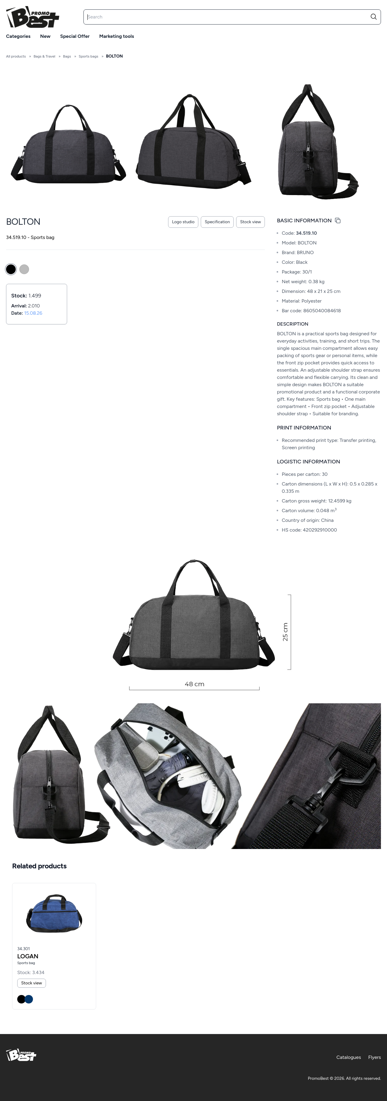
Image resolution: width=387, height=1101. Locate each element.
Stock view (250, 221)
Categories (18, 36)
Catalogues (349, 1057)
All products (16, 56)
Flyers (374, 1057)
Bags (67, 56)
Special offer (74, 36)
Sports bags (88, 56)
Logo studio (183, 221)
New (45, 36)
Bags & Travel (44, 56)
